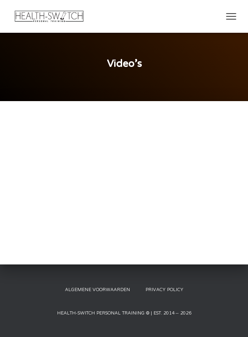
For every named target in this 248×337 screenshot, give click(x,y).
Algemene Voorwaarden (97, 290)
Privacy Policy (164, 290)
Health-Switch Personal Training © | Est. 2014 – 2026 (124, 313)
